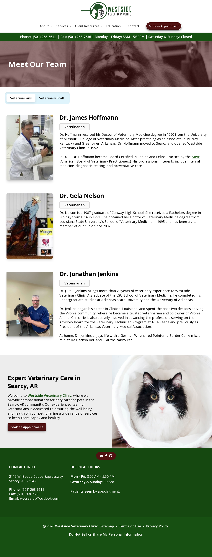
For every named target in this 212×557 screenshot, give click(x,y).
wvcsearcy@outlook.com (34, 498)
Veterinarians (21, 98)
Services (62, 26)
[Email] (101, 455)
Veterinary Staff (51, 98)
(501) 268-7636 (24, 494)
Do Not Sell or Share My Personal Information (106, 534)
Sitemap (107, 526)
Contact (133, 26)
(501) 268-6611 (44, 36)
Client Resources (87, 26)
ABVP (196, 157)
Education (113, 26)
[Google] (110, 455)
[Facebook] (106, 455)
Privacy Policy (157, 526)
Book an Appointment (164, 26)
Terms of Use (130, 526)
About (44, 26)
